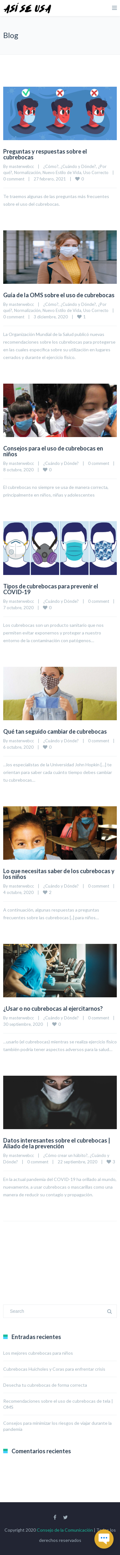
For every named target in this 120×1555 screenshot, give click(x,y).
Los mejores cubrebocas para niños (38, 1353)
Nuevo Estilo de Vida (62, 172)
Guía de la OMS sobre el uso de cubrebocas (59, 295)
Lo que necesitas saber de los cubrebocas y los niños (59, 873)
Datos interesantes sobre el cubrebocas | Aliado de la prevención (56, 1143)
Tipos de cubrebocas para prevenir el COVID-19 (50, 589)
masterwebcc (21, 166)
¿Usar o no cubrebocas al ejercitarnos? (53, 1008)
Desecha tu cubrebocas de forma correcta (45, 1385)
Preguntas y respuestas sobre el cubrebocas (45, 154)
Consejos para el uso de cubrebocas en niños (53, 451)
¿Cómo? (51, 166)
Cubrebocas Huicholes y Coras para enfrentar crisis (54, 1369)
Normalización (27, 172)
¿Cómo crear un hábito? (65, 1155)
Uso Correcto (95, 172)
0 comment (13, 178)
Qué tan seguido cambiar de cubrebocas (55, 731)
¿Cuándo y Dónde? (78, 166)
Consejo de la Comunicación (65, 1530)
